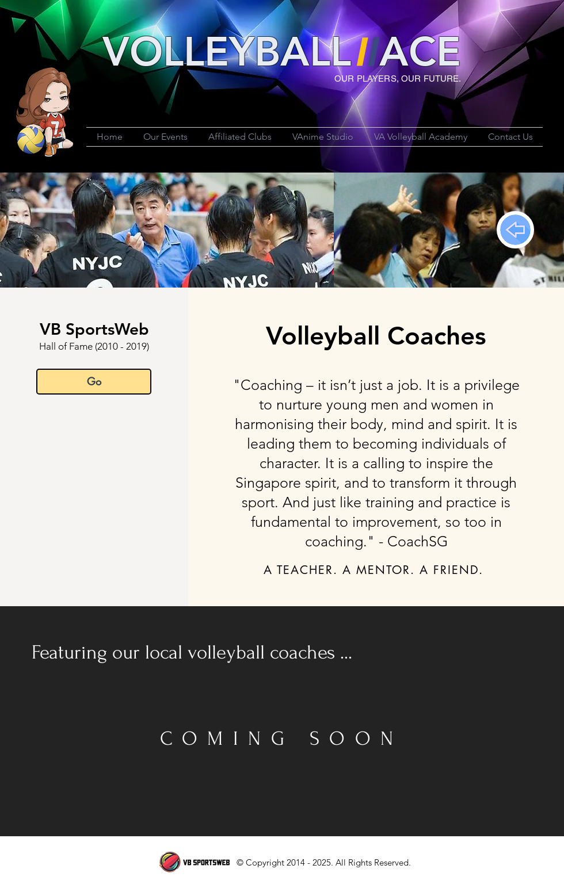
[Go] (93, 382)
